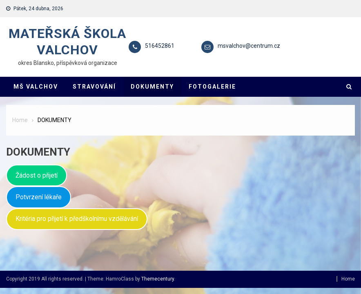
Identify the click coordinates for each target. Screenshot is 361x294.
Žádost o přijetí (37, 175)
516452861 (159, 45)
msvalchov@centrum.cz (249, 45)
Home (348, 279)
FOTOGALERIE (212, 86)
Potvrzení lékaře (39, 197)
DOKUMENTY (152, 86)
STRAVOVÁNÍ (94, 86)
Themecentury (157, 279)
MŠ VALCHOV (35, 86)
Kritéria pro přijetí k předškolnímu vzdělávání (77, 219)
